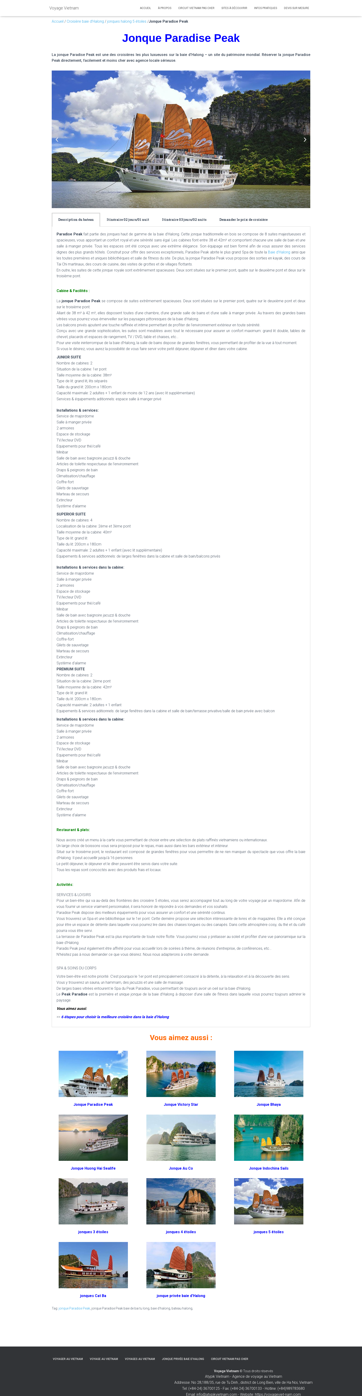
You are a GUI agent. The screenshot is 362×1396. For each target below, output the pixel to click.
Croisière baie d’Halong (85, 21)
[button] (57, 139)
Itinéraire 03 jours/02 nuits (184, 219)
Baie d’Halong (279, 252)
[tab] (76, 220)
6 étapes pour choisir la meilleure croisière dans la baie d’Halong (115, 1017)
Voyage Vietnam (226, 1371)
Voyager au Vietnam (68, 1359)
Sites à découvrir (234, 8)
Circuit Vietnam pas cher (196, 8)
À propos (164, 8)
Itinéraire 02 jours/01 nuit (128, 219)
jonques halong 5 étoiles (126, 21)
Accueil (145, 8)
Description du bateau (76, 219)
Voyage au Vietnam (104, 1359)
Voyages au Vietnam (140, 1359)
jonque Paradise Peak (74, 1308)
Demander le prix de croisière (243, 219)
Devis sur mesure (296, 8)
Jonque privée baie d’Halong (183, 1359)
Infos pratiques (265, 8)
